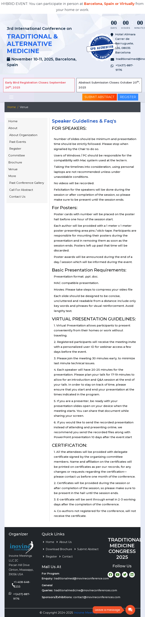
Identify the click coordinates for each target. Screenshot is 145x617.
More (12, 176)
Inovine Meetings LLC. (89, 612)
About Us (65, 542)
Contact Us (17, 196)
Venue (13, 169)
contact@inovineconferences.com (96, 597)
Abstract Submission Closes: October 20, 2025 (109, 84)
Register (128, 97)
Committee (16, 155)
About (12, 128)
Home (11, 107)
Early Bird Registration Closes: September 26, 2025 (35, 85)
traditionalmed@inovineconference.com (81, 578)
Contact (67, 556)
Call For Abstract (21, 190)
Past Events (17, 142)
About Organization (23, 135)
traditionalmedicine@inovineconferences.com (85, 590)
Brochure (15, 162)
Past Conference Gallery (26, 183)
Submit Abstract (100, 97)
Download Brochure (59, 549)
